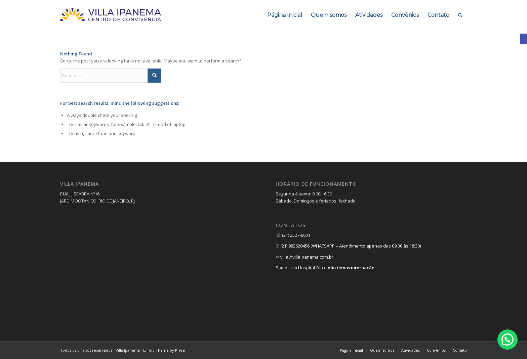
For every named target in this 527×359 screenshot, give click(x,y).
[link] (523, 39)
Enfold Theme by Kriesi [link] (164, 350)
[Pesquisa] (110, 76)
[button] (507, 339)
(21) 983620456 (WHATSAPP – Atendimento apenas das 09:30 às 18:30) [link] (350, 246)
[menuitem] (285, 15)
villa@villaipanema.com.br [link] (306, 257)
